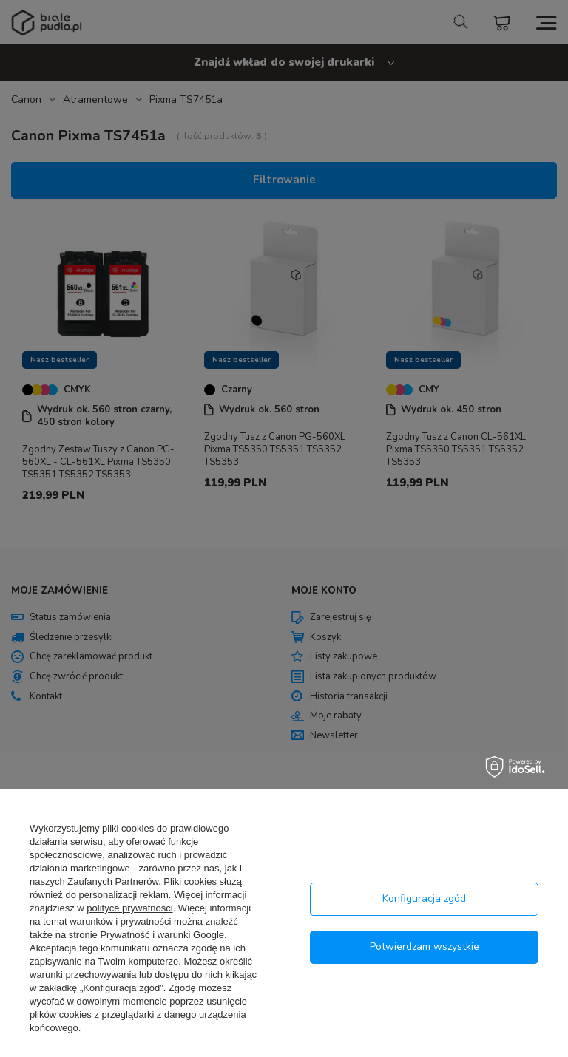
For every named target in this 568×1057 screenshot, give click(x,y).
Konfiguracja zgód (424, 898)
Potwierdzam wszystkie (424, 946)
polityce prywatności (129, 908)
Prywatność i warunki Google (162, 934)
